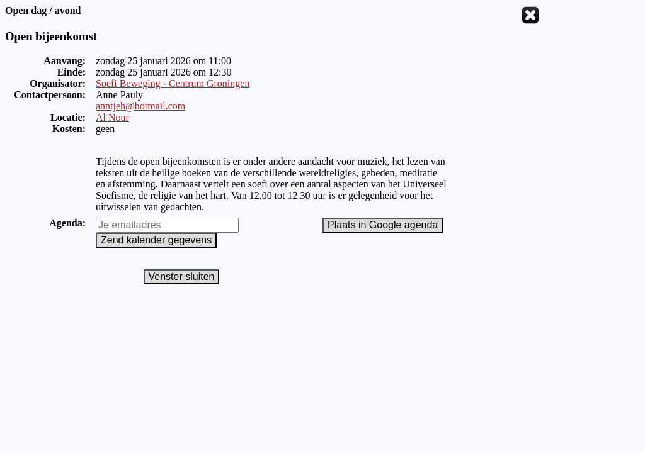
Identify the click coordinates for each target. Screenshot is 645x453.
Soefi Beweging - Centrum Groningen (172, 83)
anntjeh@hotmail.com (140, 106)
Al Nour (112, 117)
